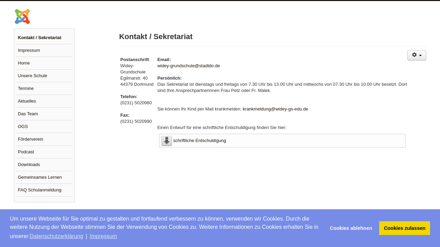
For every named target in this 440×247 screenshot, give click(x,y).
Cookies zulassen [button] (405, 228)
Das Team (28, 113)
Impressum (29, 50)
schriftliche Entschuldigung (199, 140)
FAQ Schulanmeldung (39, 189)
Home (24, 63)
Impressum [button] (103, 236)
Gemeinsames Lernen (40, 177)
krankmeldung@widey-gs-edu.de (275, 108)
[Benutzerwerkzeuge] (416, 55)
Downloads (29, 164)
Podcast (26, 151)
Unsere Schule (32, 75)
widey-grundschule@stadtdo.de (188, 65)
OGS (23, 126)
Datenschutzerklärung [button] (56, 236)
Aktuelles (27, 101)
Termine (26, 88)
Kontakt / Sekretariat (39, 37)
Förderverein (30, 139)
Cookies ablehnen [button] (351, 228)
